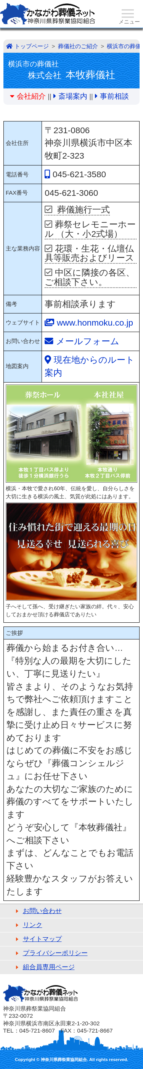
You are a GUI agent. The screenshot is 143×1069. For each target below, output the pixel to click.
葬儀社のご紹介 (78, 46)
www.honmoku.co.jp (95, 322)
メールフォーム (87, 341)
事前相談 (114, 96)
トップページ (31, 46)
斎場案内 (72, 96)
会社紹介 (31, 96)
